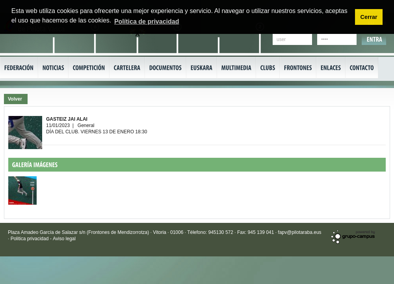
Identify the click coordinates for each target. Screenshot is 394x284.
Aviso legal (64, 238)
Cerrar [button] (368, 17)
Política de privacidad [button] (146, 21)
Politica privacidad (30, 238)
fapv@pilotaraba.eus (299, 232)
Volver (15, 99)
